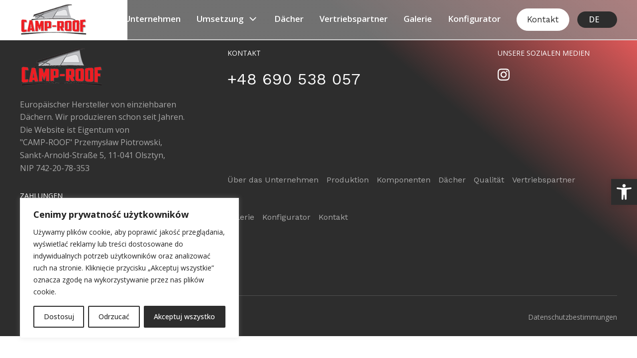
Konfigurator (474, 18)
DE (594, 19)
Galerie (418, 18)
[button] (624, 192)
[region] (129, 268)
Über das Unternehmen (134, 18)
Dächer (289, 18)
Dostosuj (59, 316)
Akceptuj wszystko (184, 316)
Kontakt (543, 19)
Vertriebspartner (353, 18)
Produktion (347, 179)
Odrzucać (114, 316)
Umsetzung (227, 19)
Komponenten (403, 179)
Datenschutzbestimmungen (572, 317)
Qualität (489, 179)
